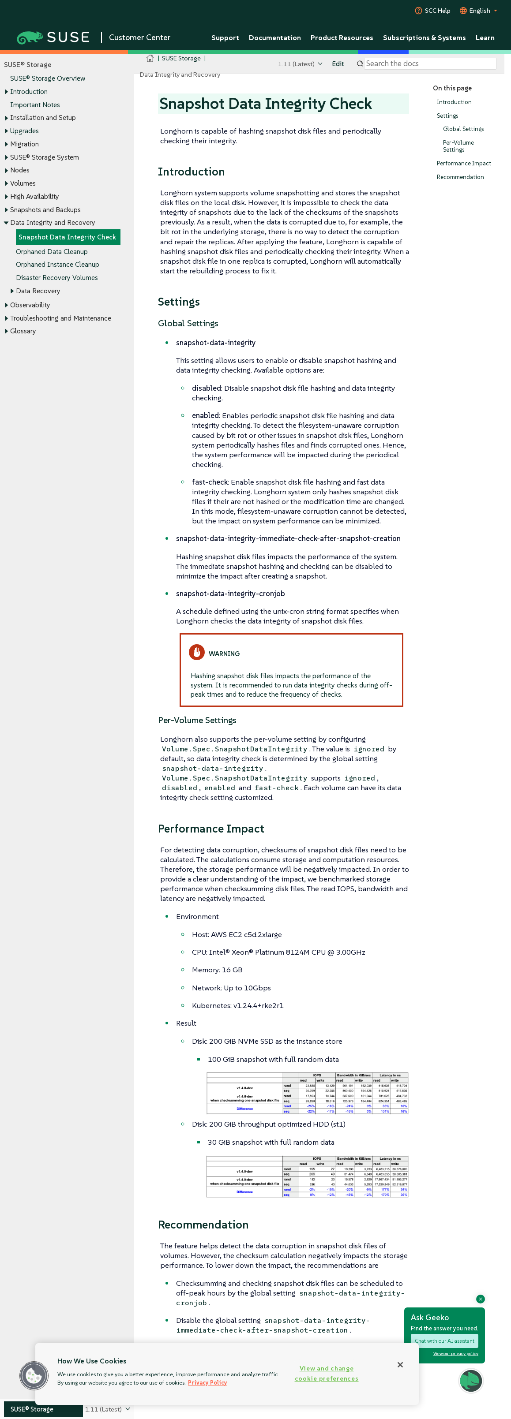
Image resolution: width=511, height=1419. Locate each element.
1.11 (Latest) (296, 64)
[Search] (430, 64)
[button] (34, 1376)
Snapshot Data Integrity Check (67, 237)
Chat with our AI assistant (444, 1340)
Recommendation (460, 177)
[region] (227, 1374)
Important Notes (35, 105)
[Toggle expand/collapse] (6, 92)
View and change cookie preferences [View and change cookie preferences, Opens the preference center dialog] (327, 1373)
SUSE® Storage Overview (47, 79)
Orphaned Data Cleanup (52, 251)
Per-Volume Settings (458, 146)
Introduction (29, 91)
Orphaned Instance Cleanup (57, 265)
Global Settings (463, 129)
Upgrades (24, 131)
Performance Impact (464, 163)
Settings (447, 115)
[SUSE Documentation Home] (150, 58)
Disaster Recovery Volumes (57, 277)
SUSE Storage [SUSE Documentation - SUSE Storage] (181, 58)
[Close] (400, 1364)
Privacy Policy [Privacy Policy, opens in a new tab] (207, 1382)
